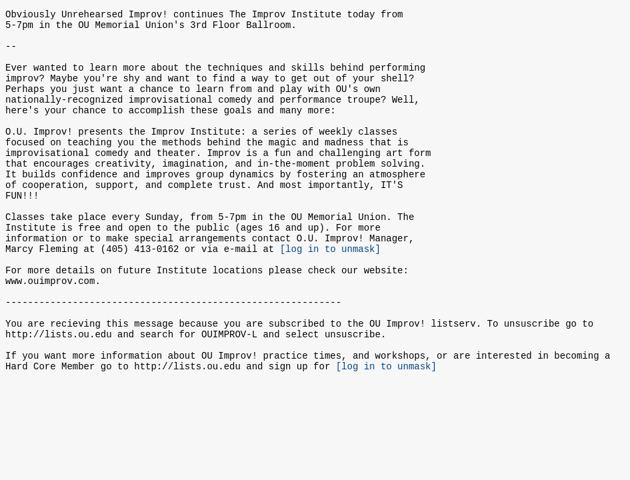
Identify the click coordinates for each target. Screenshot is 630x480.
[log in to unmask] (330, 294)
